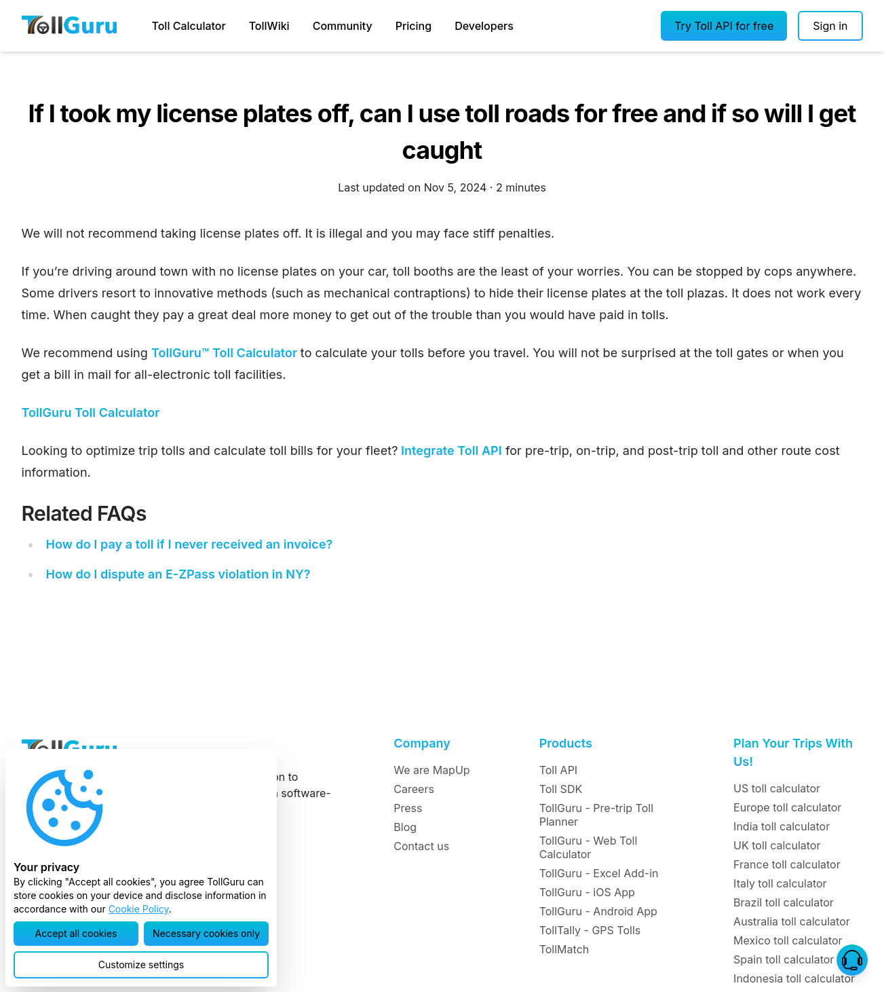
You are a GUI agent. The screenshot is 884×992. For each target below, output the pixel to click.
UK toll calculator (776, 845)
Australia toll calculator (791, 921)
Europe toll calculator (787, 807)
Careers (413, 789)
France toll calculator (787, 864)
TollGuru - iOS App (587, 892)
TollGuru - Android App (598, 911)
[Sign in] (830, 26)
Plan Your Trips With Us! (793, 752)
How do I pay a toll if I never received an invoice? (188, 544)
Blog (405, 827)
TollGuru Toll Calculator (91, 412)
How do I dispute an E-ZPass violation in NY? (177, 574)
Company (421, 743)
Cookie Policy (139, 909)
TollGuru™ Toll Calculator (226, 353)
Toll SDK (560, 789)
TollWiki (269, 26)
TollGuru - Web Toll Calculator (588, 847)
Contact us (421, 846)
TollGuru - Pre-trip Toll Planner (596, 814)
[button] (724, 26)
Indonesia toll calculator (794, 978)
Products (565, 743)
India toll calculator (781, 826)
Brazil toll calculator (783, 902)
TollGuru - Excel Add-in (599, 873)
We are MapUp (431, 770)
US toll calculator (776, 788)
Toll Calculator (189, 26)
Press (407, 808)
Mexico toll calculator (788, 940)
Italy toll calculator (780, 883)
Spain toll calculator (783, 959)
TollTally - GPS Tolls (590, 930)
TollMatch (564, 949)
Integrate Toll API (449, 450)
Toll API (558, 770)
